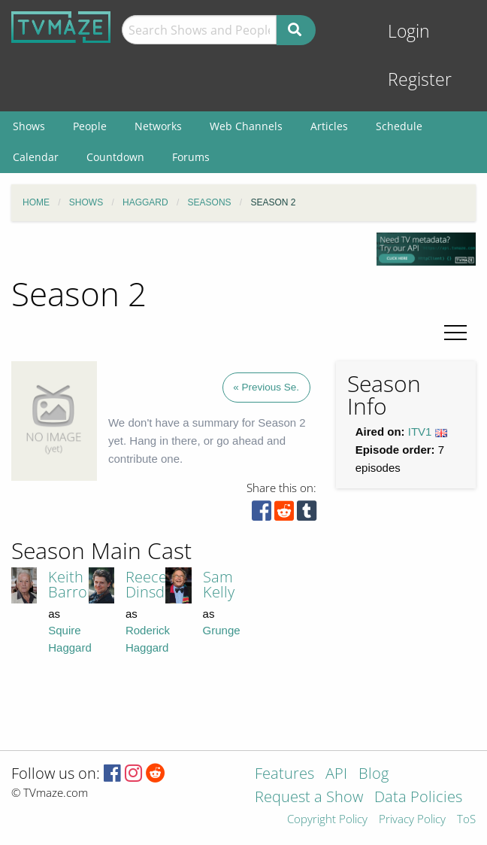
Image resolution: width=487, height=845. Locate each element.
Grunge (221, 630)
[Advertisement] (355, 634)
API (336, 774)
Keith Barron (72, 584)
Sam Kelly (218, 584)
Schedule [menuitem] (399, 126)
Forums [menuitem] (191, 157)
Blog (373, 774)
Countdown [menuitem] (115, 157)
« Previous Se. (266, 387)
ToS (466, 819)
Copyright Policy (327, 819)
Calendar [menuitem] (36, 157)
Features (284, 774)
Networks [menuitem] (158, 126)
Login (409, 31)
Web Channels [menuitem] (246, 126)
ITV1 (420, 431)
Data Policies (418, 798)
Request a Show (309, 798)
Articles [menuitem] (329, 126)
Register (420, 79)
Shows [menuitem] (29, 126)
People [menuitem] (90, 126)
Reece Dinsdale (155, 584)
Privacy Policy (412, 819)
